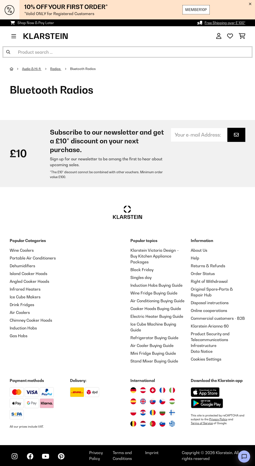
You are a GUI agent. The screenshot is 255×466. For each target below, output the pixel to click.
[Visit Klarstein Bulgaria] (162, 412)
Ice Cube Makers (25, 296)
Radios (55, 69)
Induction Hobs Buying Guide (156, 285)
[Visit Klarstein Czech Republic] (162, 401)
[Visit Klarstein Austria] (143, 390)
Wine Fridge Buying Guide (153, 293)
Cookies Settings (206, 359)
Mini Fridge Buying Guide (153, 353)
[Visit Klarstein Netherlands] (143, 424)
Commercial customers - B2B (218, 318)
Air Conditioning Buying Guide (157, 300)
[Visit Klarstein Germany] (133, 390)
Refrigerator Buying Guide (154, 337)
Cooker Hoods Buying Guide (155, 308)
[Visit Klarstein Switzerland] (153, 390)
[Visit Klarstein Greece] (172, 424)
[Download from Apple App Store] (205, 392)
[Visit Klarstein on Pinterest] (61, 456)
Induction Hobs (23, 328)
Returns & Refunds (208, 265)
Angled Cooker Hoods (29, 281)
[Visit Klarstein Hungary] (172, 401)
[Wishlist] (230, 36)
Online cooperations (209, 310)
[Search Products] (127, 52)
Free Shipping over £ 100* (225, 23)
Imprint (152, 452)
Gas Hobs (18, 335)
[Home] (16, 69)
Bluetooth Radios (83, 69)
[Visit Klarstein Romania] (153, 412)
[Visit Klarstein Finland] (172, 412)
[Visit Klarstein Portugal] (153, 424)
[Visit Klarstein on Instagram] (14, 456)
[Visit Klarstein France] (162, 390)
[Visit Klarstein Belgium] (133, 424)
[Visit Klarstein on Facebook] (30, 456)
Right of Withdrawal (209, 281)
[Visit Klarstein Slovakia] (153, 401)
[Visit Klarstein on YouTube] (45, 456)
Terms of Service (202, 423)
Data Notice (202, 351)
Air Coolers (20, 312)
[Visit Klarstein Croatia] (143, 412)
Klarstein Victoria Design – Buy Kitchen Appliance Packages (154, 256)
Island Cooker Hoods (28, 273)
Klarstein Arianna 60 (210, 326)
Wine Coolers (22, 250)
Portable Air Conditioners (33, 258)
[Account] (218, 36)
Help (195, 258)
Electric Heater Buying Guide (156, 316)
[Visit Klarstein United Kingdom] (143, 401)
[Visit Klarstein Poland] (133, 412)
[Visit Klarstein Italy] (172, 390)
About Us (199, 250)
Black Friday (141, 269)
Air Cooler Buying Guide (152, 345)
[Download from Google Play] (207, 403)
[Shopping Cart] (242, 36)
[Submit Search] (8, 52)
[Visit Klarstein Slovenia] (162, 424)
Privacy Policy (218, 419)
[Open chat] (244, 456)
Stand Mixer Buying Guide (154, 361)
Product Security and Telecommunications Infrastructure (210, 339)
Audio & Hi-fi (31, 69)
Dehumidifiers (22, 265)
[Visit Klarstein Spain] (133, 401)
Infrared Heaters (25, 289)
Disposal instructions (210, 302)
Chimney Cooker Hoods (31, 320)
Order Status (203, 273)
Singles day (140, 277)
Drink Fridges (22, 304)
